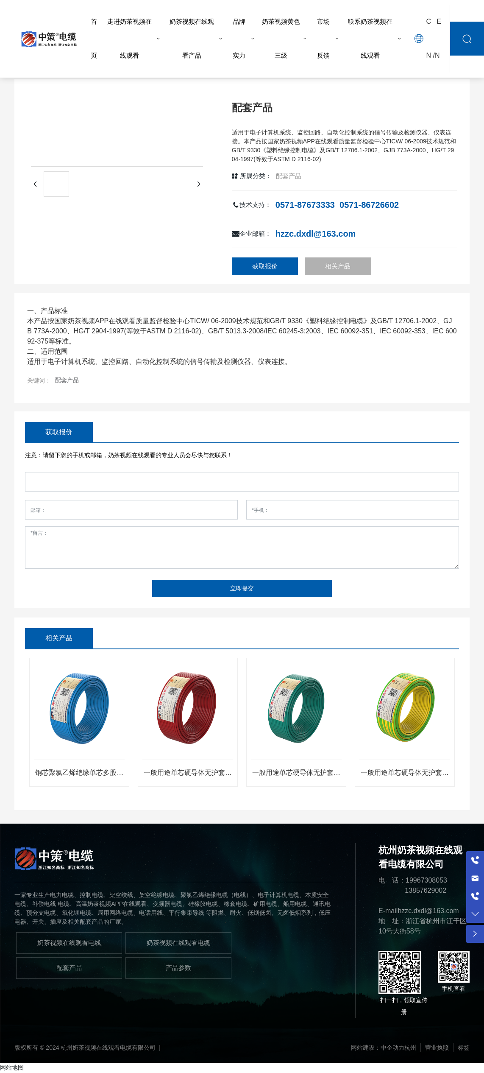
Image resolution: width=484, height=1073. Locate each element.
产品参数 (178, 967)
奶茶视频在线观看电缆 (178, 942)
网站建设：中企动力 (377, 1047)
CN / (430, 38)
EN (438, 38)
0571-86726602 (369, 205)
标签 (464, 1047)
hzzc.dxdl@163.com (315, 233)
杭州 (410, 1047)
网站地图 (12, 1067)
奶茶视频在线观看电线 (69, 942)
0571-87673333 (305, 205)
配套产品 (288, 175)
